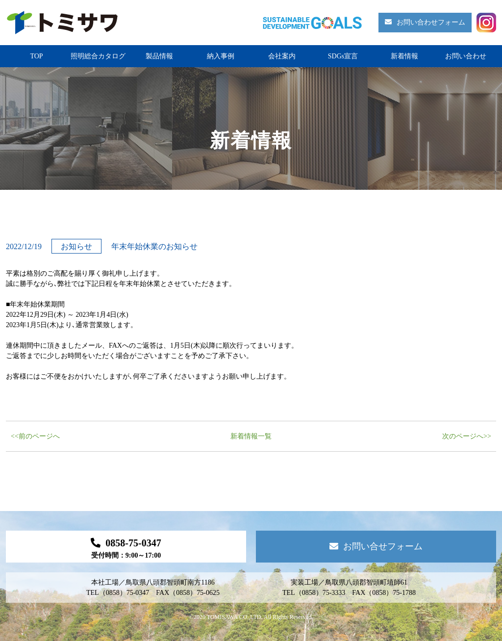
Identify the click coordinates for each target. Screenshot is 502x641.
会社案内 (282, 56)
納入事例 (220, 56)
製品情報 (159, 56)
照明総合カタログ (98, 56)
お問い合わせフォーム (425, 22)
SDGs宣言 (343, 56)
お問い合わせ (465, 56)
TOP (36, 56)
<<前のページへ (35, 436)
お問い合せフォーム (376, 546)
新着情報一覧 (251, 436)
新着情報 (404, 56)
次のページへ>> (466, 436)
